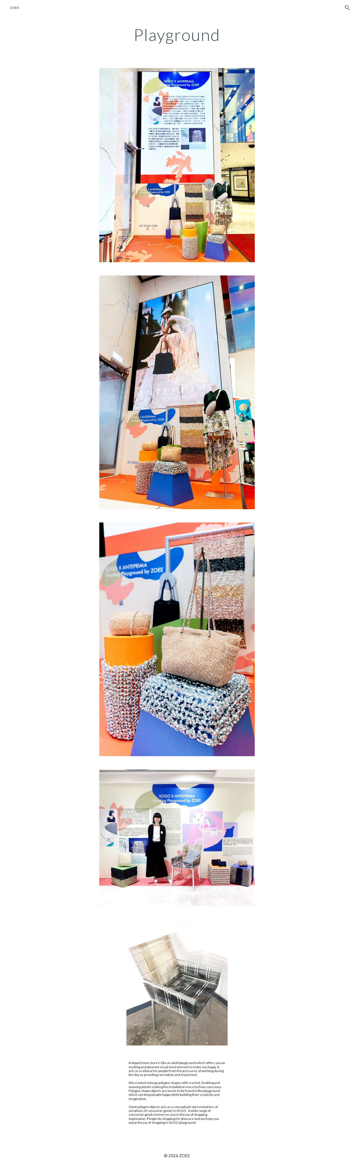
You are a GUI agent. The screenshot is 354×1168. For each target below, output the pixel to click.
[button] (347, 7)
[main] (177, 34)
